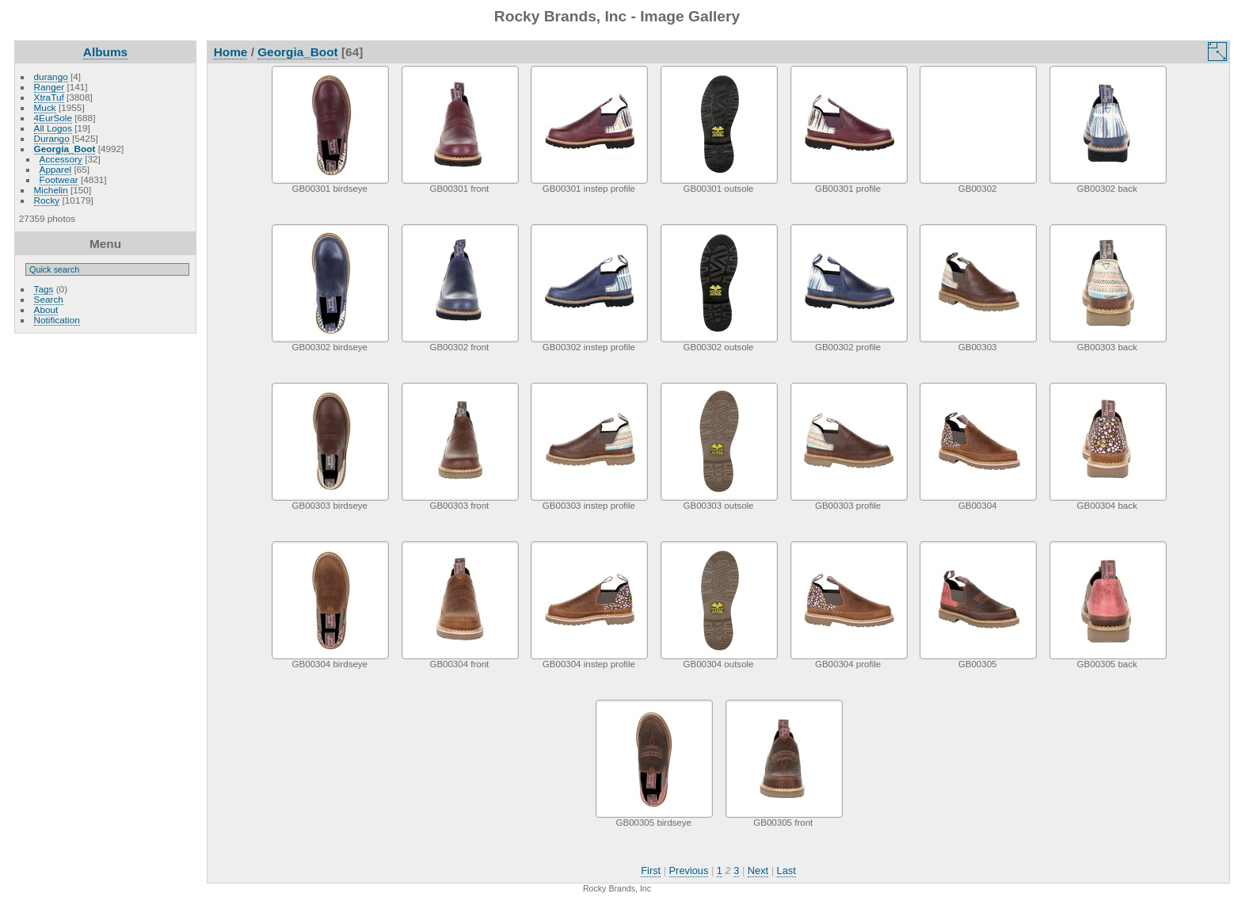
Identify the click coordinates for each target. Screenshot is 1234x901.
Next (758, 870)
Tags (44, 289)
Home (231, 52)
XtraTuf (49, 97)
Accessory (61, 159)
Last (786, 870)
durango (51, 76)
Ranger (49, 87)
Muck (45, 107)
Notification (57, 320)
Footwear (59, 179)
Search (48, 299)
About (46, 309)
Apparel (56, 169)
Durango (52, 138)
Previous (689, 870)
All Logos (53, 128)
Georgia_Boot (65, 148)
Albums (105, 52)
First (651, 870)
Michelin (51, 190)
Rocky (47, 200)
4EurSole (53, 118)
